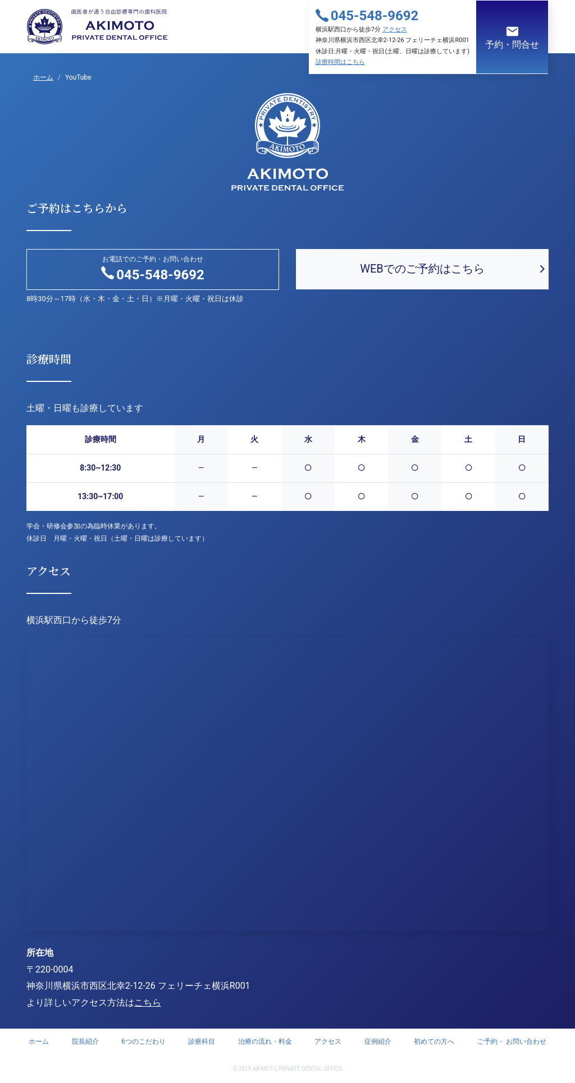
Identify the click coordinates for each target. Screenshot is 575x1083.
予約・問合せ (512, 37)
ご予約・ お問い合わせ (511, 1041)
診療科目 (201, 1041)
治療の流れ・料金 (265, 1041)
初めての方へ (434, 1041)
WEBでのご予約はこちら (422, 268)
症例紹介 (377, 1041)
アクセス (394, 29)
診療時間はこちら (340, 62)
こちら (147, 1002)
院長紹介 (85, 1041)
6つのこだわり (143, 1041)
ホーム (39, 1041)
